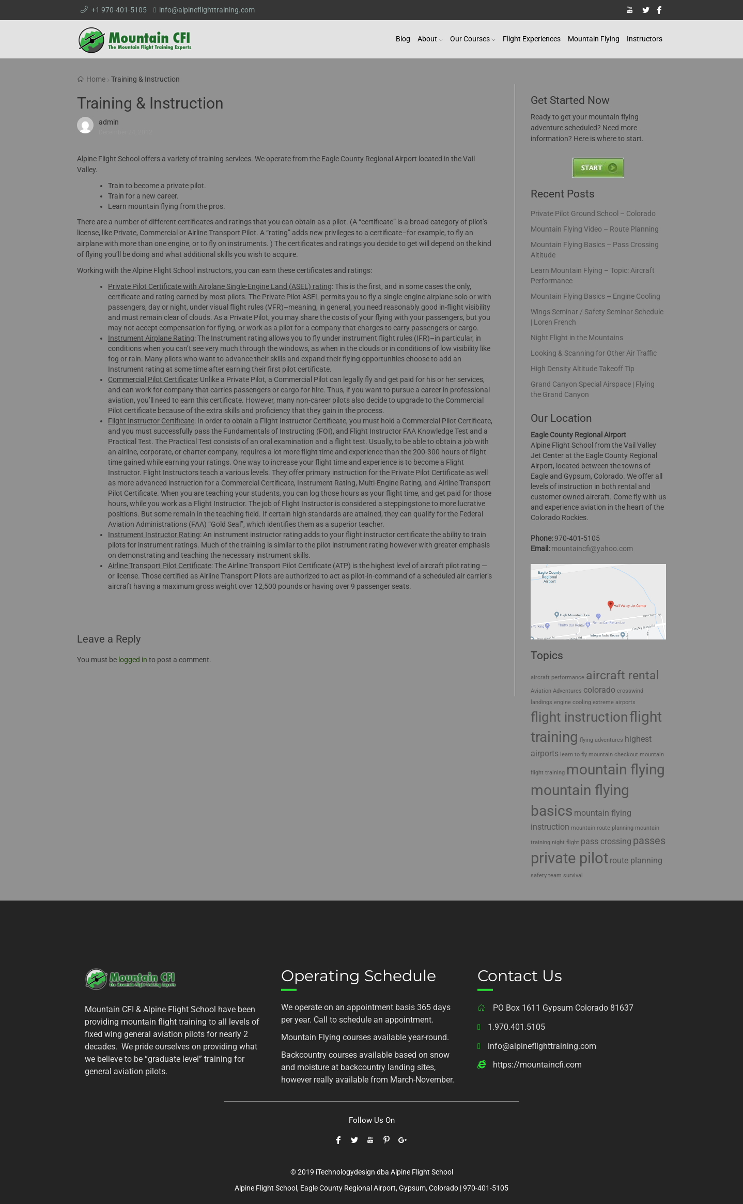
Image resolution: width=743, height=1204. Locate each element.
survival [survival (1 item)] (573, 875)
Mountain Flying (594, 39)
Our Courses (470, 39)
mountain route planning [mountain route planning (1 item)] (602, 828)
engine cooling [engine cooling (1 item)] (572, 702)
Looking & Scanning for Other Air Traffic (594, 353)
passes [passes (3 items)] (649, 840)
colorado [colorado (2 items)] (599, 690)
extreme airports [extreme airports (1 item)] (614, 702)
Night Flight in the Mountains (577, 337)
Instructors (644, 39)
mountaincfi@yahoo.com (592, 548)
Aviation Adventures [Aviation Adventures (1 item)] (556, 691)
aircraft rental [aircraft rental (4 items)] (622, 675)
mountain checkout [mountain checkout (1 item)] (613, 754)
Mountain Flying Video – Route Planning (595, 229)
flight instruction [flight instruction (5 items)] (579, 717)
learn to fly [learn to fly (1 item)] (573, 754)
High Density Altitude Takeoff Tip (582, 368)
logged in (132, 660)
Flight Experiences (532, 39)
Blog (403, 39)
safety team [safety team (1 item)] (546, 875)
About (427, 39)
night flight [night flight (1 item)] (565, 842)
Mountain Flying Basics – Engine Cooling (595, 296)
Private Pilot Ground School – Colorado (593, 213)
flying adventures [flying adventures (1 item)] (601, 740)
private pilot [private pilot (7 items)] (569, 858)
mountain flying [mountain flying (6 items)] (615, 769)
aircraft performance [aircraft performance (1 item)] (557, 677)
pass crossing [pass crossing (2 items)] (606, 841)
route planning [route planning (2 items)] (636, 860)
